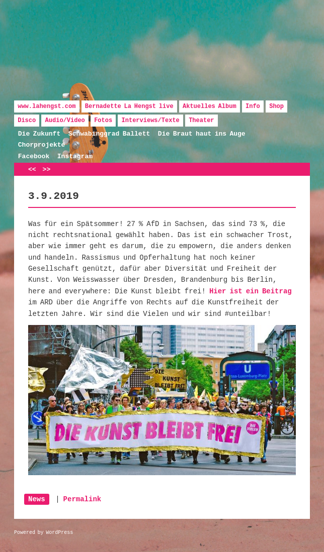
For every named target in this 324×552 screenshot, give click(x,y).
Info (253, 106)
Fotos (103, 120)
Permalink (82, 499)
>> (47, 169)
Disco (27, 120)
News (36, 499)
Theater (201, 120)
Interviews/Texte (151, 120)
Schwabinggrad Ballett (109, 134)
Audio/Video (65, 120)
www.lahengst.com (46, 106)
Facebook (33, 156)
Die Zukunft (39, 134)
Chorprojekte (41, 145)
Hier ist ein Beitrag (250, 291)
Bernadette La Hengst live (129, 106)
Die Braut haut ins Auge (202, 134)
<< (32, 169)
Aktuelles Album (209, 106)
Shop (276, 106)
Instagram (75, 156)
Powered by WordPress (43, 532)
